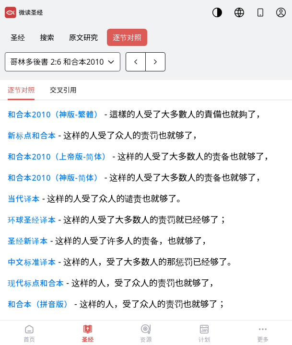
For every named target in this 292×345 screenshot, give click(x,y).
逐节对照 (127, 37)
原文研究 (83, 37)
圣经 (18, 37)
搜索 (47, 37)
